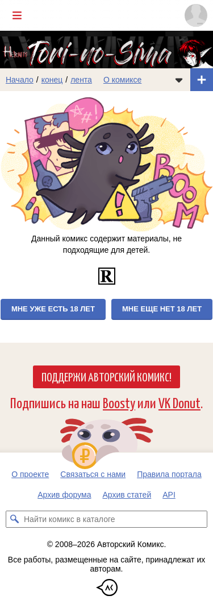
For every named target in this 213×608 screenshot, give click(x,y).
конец (52, 79)
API (169, 494)
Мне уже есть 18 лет (53, 309)
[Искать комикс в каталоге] (14, 519)
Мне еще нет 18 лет (162, 309)
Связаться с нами (93, 474)
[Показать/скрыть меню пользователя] (196, 15)
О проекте (30, 474)
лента (81, 79)
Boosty (119, 402)
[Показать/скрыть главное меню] (17, 15)
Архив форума (64, 494)
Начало (20, 79)
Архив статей (127, 494)
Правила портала (169, 474)
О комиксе (122, 79)
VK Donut (179, 402)
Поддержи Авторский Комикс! (106, 376)
